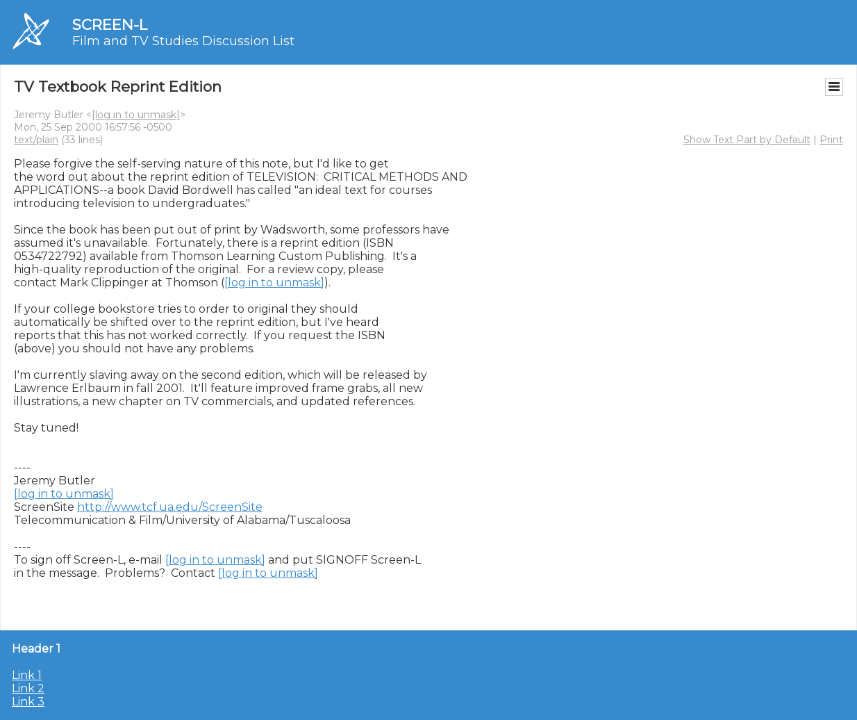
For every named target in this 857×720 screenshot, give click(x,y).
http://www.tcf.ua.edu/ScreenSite (170, 507)
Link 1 (27, 675)
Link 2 (28, 688)
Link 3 (28, 701)
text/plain (36, 139)
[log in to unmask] (136, 114)
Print (831, 139)
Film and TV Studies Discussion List (183, 41)
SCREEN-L (109, 24)
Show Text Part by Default (746, 139)
